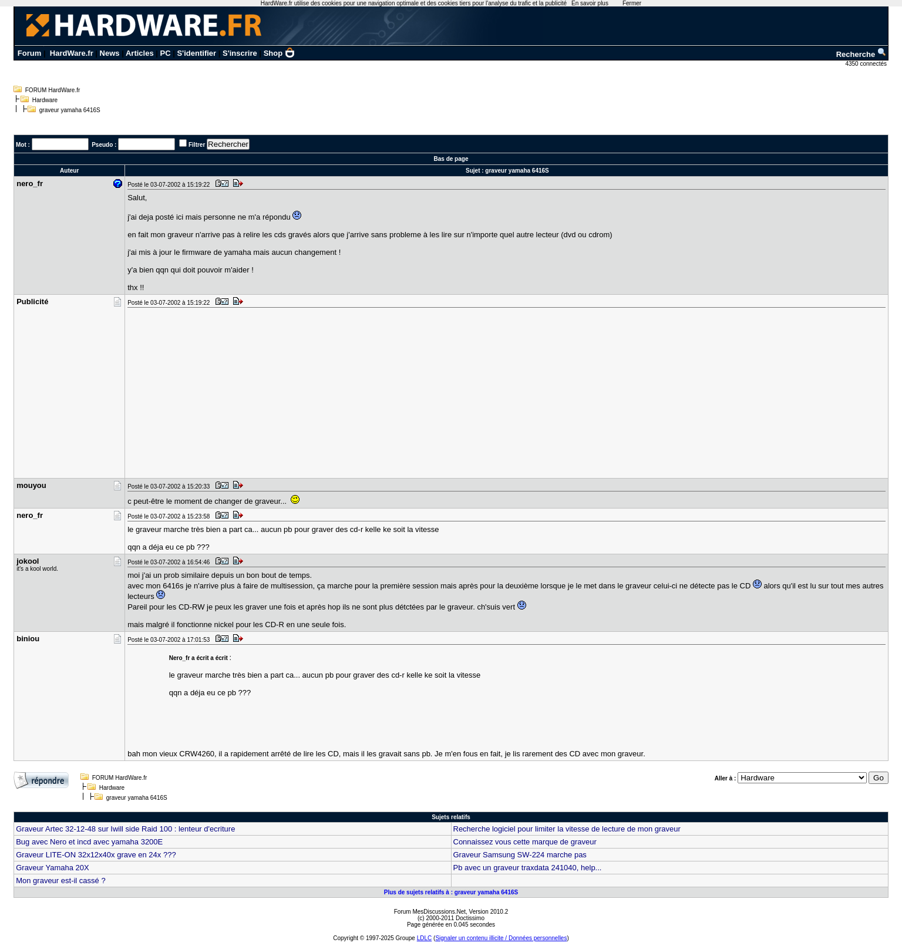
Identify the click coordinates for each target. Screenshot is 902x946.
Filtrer (197, 145)
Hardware (45, 100)
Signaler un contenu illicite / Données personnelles (501, 938)
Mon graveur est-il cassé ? (60, 880)
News (110, 53)
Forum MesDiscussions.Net (430, 911)
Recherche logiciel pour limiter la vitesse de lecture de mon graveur (567, 828)
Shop (279, 53)
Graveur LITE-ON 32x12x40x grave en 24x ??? (96, 854)
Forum (29, 53)
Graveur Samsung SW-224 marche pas (520, 854)
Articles (140, 53)
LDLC (424, 938)
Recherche (861, 54)
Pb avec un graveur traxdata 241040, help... (527, 867)
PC (165, 53)
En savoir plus (589, 3)
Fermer (631, 3)
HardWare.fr (71, 53)
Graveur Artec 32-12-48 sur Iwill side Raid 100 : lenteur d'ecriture (125, 828)
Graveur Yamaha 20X (52, 867)
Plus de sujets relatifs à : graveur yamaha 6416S (451, 892)
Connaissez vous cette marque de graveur (525, 841)
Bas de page (451, 159)
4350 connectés (866, 63)
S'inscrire (240, 53)
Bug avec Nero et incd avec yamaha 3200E (89, 841)
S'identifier (196, 53)
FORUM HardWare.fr (52, 90)
